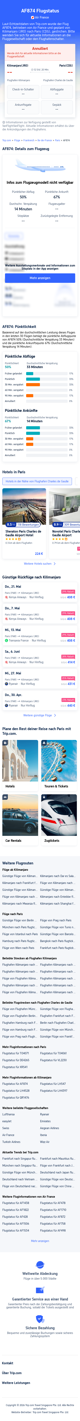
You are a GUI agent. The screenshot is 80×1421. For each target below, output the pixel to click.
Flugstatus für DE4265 (15, 1060)
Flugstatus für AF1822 (15, 1209)
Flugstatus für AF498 (53, 1230)
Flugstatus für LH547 (53, 1083)
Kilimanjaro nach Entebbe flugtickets (58, 896)
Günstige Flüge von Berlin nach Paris (21, 920)
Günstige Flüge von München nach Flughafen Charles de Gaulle (58, 1029)
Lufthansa (8, 1114)
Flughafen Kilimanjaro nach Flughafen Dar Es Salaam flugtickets (58, 964)
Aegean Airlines (49, 1128)
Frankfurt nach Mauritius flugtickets (58, 1158)
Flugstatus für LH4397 (53, 1090)
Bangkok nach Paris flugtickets (58, 941)
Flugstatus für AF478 (52, 1203)
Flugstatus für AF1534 (15, 1230)
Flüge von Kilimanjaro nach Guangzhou (21, 896)
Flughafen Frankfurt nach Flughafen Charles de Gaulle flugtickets (58, 1015)
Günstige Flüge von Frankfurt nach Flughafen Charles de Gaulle (58, 1036)
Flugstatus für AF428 (15, 1216)
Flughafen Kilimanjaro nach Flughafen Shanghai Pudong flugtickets (58, 971)
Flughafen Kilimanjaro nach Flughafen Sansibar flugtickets (21, 964)
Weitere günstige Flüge (40, 715)
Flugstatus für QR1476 (15, 1097)
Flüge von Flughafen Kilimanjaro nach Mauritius (21, 992)
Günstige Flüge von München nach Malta (21, 1172)
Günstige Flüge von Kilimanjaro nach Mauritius (21, 889)
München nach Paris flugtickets (21, 927)
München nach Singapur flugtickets (21, 1165)
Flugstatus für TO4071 (15, 1053)
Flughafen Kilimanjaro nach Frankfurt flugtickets (58, 992)
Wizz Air (44, 1141)
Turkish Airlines (11, 1141)
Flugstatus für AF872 (52, 1216)
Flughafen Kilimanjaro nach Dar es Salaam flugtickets (21, 985)
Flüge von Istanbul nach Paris (20, 934)
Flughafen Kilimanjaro (18, 80)
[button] (73, 4)
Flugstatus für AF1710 (53, 1209)
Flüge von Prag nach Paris (55, 920)
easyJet (6, 1121)
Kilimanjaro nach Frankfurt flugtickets (21, 883)
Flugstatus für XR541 (15, 1067)
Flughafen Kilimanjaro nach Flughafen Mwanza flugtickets (21, 971)
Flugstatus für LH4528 (15, 1090)
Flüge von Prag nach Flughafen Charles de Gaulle (21, 1036)
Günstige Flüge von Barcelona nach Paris (58, 934)
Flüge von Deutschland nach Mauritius (21, 1186)
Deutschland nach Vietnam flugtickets (21, 1179)
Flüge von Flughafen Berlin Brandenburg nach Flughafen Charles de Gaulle (21, 1015)
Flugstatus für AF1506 (15, 1223)
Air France (8, 1135)
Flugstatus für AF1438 (15, 1203)
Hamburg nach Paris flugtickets (21, 941)
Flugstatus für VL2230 (53, 1060)
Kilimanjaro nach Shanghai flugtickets (58, 903)
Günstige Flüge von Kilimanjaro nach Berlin (21, 876)
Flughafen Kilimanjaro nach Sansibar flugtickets (58, 978)
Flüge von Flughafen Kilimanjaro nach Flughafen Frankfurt (21, 978)
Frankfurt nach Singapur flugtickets (21, 1158)
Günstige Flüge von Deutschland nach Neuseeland (58, 1179)
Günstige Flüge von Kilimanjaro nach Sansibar (58, 889)
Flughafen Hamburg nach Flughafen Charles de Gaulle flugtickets (21, 1022)
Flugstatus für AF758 (52, 1223)
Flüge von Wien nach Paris (18, 947)
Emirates (45, 1121)
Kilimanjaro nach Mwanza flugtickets (21, 903)
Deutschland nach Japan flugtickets (58, 1172)
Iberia (43, 1135)
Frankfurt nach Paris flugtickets (58, 947)
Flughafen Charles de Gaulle (58, 80)
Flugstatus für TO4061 (53, 1053)
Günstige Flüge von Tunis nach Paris (58, 927)
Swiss (5, 1128)
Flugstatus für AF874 (15, 1083)
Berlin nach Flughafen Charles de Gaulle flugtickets (58, 1022)
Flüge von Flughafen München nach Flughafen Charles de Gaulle (21, 1009)
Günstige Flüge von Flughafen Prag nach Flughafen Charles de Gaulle (58, 1009)
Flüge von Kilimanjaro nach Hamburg (58, 883)
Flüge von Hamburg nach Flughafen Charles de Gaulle (21, 1029)
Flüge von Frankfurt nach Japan (58, 1165)
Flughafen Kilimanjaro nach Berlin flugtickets (58, 985)
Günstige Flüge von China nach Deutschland (58, 1186)
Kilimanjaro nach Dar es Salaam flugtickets (58, 876)
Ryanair (44, 1114)
